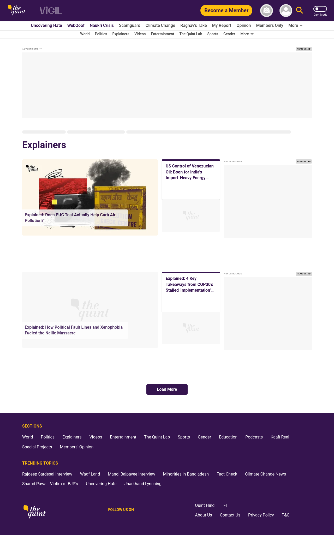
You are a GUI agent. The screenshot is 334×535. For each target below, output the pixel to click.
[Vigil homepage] (51, 10)
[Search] (299, 10)
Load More (167, 389)
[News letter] (266, 10)
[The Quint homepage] (16, 10)
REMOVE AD (304, 49)
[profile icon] (285, 10)
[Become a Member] (226, 10)
